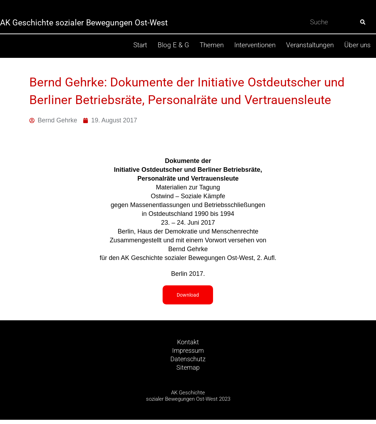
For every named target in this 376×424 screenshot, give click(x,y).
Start (140, 45)
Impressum (188, 353)
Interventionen (254, 45)
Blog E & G (173, 45)
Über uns (357, 45)
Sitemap (188, 371)
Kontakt (188, 344)
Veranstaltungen (310, 45)
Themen (212, 45)
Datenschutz (188, 362)
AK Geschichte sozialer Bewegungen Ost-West (101, 22)
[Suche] (363, 22)
